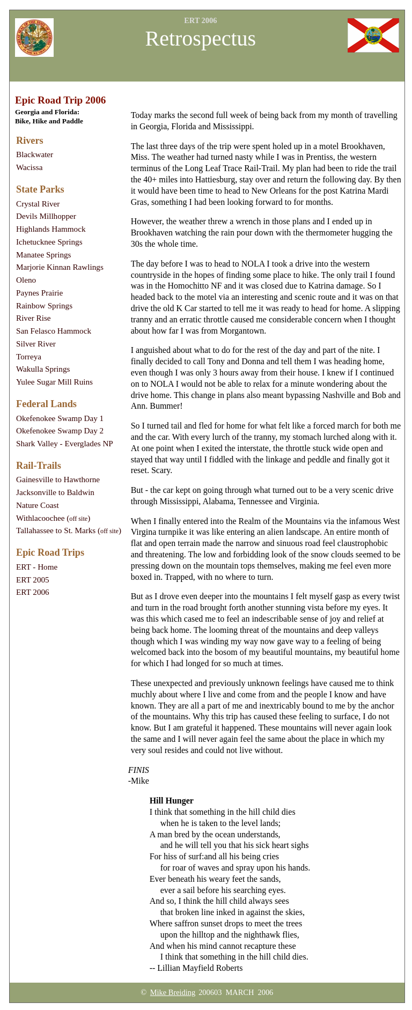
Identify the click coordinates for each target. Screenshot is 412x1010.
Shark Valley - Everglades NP (64, 443)
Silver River (36, 343)
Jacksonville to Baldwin (55, 492)
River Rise (33, 317)
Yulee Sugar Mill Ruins (54, 381)
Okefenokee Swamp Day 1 (60, 418)
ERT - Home (36, 566)
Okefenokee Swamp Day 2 (60, 430)
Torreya (28, 356)
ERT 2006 (32, 591)
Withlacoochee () (53, 517)
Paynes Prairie (39, 292)
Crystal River (38, 203)
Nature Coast (37, 505)
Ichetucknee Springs (49, 241)
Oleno (26, 279)
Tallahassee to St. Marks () (68, 530)
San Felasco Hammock (53, 330)
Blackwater (34, 154)
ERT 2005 (32, 579)
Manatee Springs (43, 254)
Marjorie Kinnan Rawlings (60, 266)
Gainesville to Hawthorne (58, 479)
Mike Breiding (172, 992)
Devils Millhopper (46, 215)
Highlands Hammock (51, 228)
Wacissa (29, 167)
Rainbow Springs (44, 305)
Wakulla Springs (43, 368)
